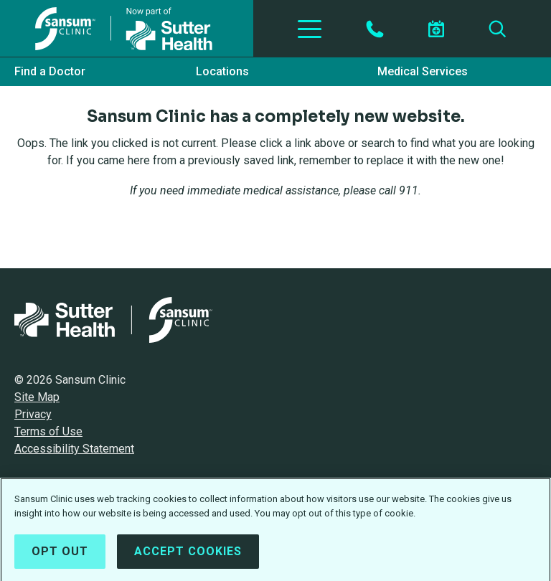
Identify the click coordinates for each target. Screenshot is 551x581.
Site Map (37, 397)
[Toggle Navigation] (309, 29)
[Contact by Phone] (375, 29)
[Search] (498, 29)
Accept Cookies (188, 555)
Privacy (33, 414)
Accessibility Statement (74, 448)
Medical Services (422, 71)
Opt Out (60, 555)
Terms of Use (48, 431)
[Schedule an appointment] (436, 29)
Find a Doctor (49, 71)
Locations (222, 71)
